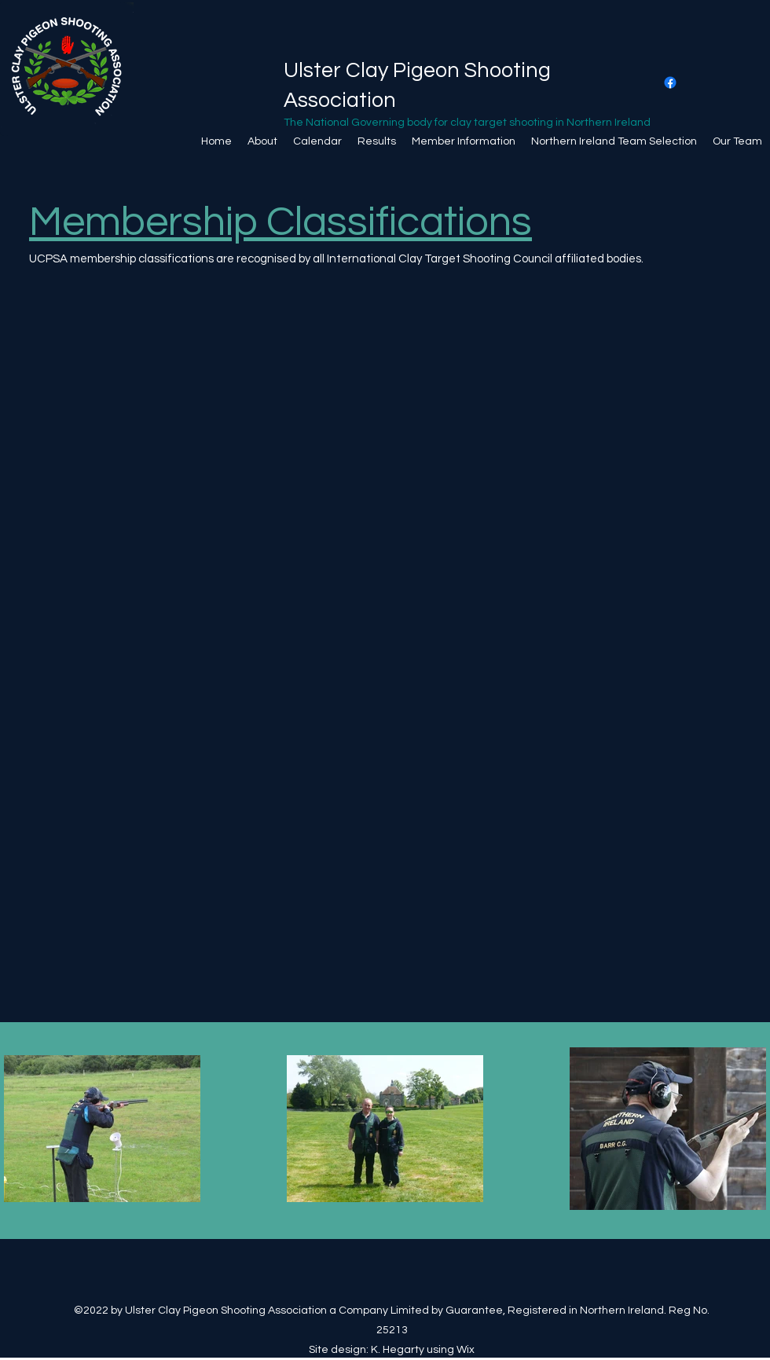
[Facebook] (670, 82)
